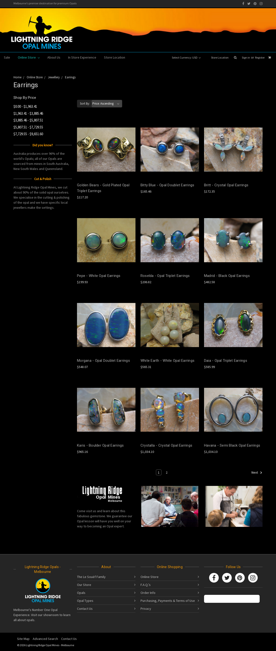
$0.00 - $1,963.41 (25, 106)
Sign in (246, 57)
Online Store (29, 57)
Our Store (84, 585)
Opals (81, 593)
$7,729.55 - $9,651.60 (28, 134)
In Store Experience (82, 57)
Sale (7, 57)
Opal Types (85, 600)
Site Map (23, 639)
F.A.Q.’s (146, 585)
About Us (53, 57)
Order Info (148, 593)
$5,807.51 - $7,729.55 (28, 127)
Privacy (146, 608)
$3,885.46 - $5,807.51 (28, 120)
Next (256, 472)
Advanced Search (45, 639)
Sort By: (85, 103)
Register (260, 57)
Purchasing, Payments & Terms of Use (168, 600)
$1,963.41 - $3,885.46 (28, 113)
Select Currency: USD (186, 57)
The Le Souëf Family (91, 577)
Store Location (220, 57)
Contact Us (85, 608)
